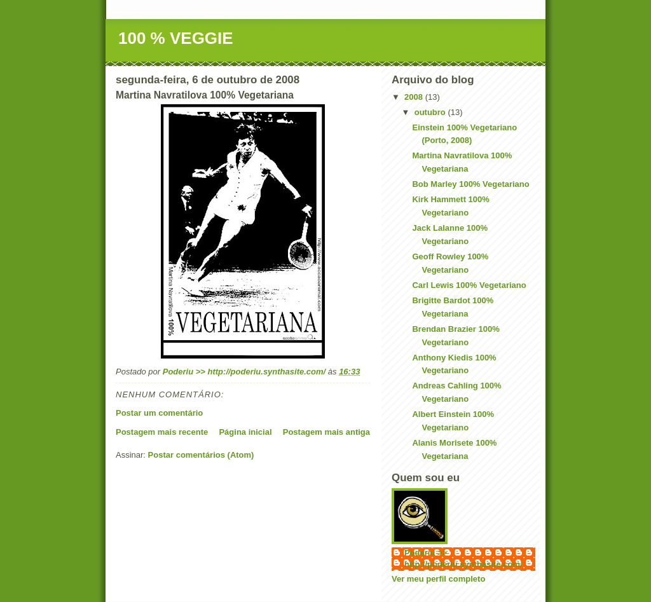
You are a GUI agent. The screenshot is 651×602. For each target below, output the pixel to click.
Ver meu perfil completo (438, 579)
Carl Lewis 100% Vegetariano (469, 285)
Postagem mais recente (162, 432)
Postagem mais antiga (326, 432)
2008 (414, 97)
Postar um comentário (159, 413)
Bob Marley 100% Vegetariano (470, 184)
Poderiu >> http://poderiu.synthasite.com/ (463, 558)
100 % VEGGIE (175, 38)
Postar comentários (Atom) (201, 455)
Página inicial (245, 432)
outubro (431, 112)
